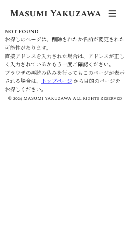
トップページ (56, 81)
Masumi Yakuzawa (55, 13)
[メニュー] (112, 14)
